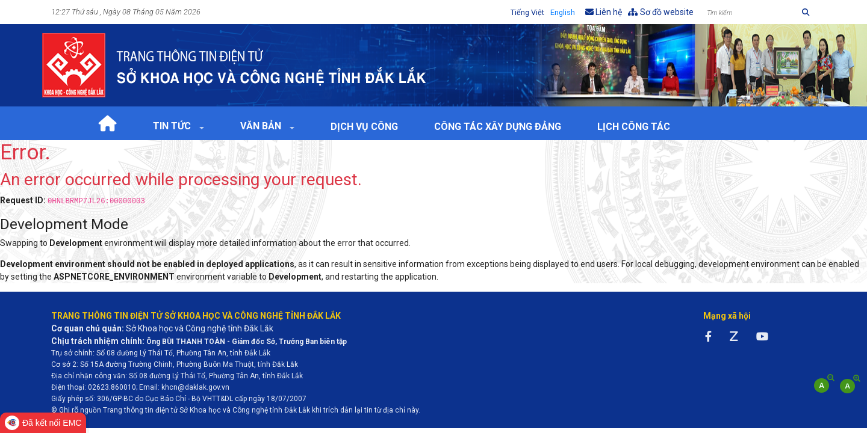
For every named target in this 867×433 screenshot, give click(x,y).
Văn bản (262, 126)
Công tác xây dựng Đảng (497, 126)
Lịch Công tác (633, 126)
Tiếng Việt (527, 12)
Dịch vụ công (364, 126)
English (562, 12)
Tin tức (173, 126)
